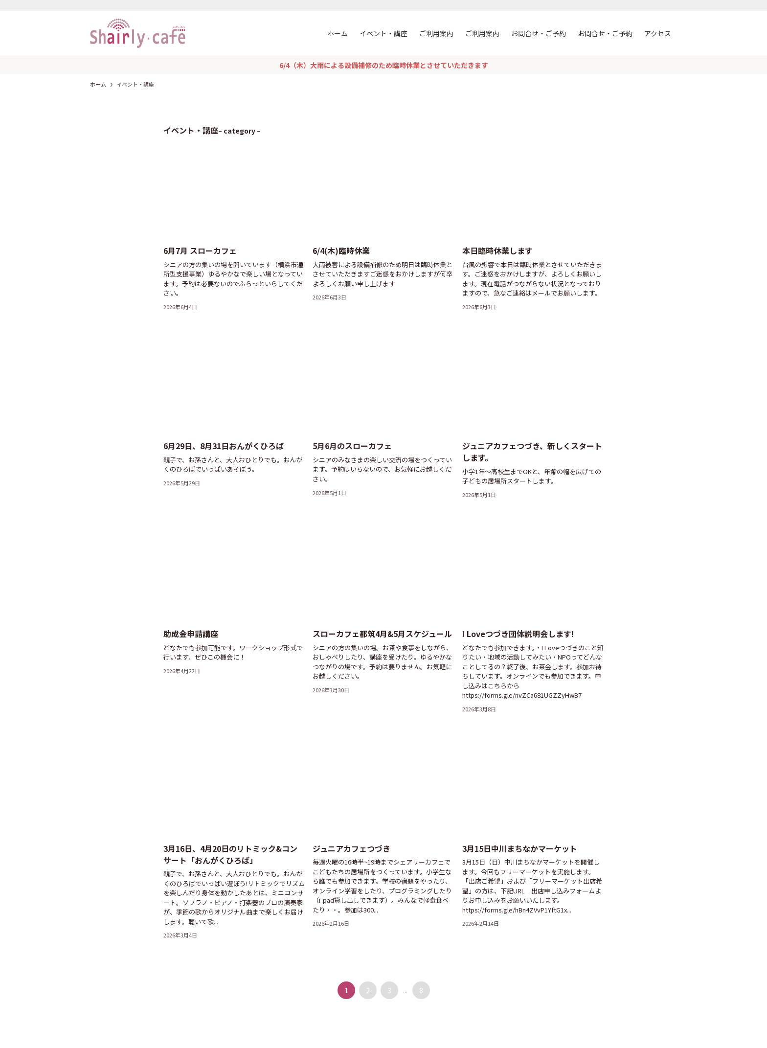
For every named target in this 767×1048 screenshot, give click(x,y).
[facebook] (632, 5)
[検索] (670, 5)
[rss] (658, 5)
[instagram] (645, 5)
